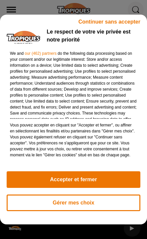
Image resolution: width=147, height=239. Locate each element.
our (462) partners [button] (40, 56)
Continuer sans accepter (109, 25)
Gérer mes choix (73, 205)
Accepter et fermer (73, 182)
